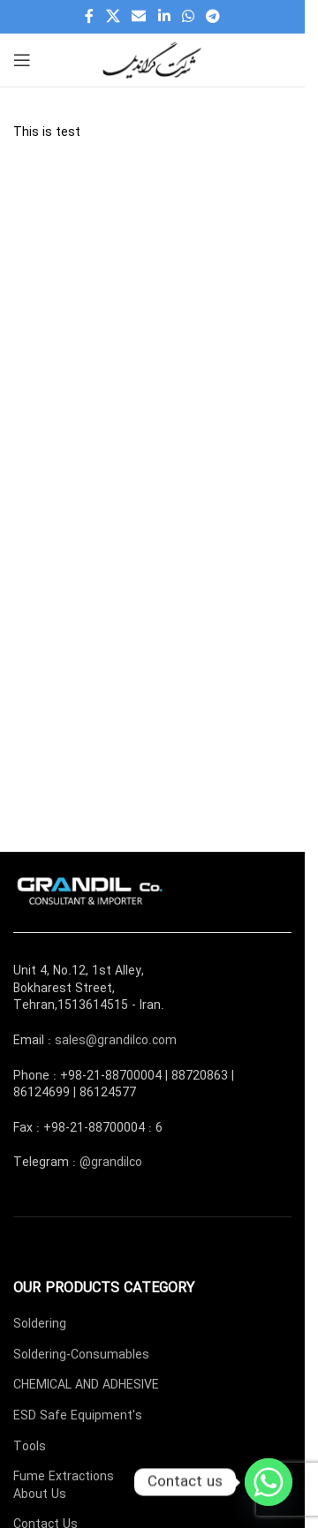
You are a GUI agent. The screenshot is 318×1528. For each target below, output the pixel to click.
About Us (39, 1494)
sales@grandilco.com (116, 1040)
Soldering (39, 1324)
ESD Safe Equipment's (77, 1416)
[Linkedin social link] (164, 17)
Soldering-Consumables (81, 1355)
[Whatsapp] (268, 1482)
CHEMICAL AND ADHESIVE (86, 1385)
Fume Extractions (63, 1477)
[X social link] (112, 17)
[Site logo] (152, 59)
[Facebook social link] (89, 17)
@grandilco (111, 1162)
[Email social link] (139, 17)
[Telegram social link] (212, 17)
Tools (29, 1446)
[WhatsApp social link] (188, 17)
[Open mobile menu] (22, 60)
